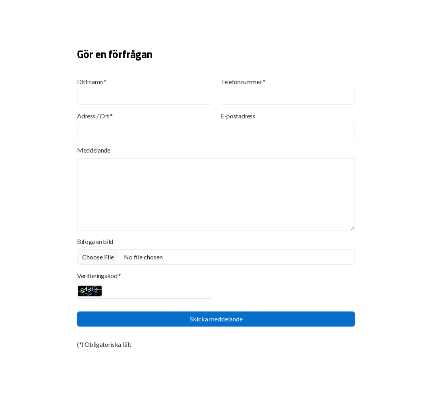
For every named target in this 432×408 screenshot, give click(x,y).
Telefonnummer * (243, 81)
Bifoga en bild (95, 241)
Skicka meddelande (216, 319)
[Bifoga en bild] (216, 257)
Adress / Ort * (95, 116)
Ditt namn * (91, 81)
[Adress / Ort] (144, 131)
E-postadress (238, 116)
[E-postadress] (288, 131)
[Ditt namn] (144, 97)
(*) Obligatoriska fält (104, 344)
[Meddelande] (216, 194)
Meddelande (93, 150)
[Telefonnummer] (288, 97)
